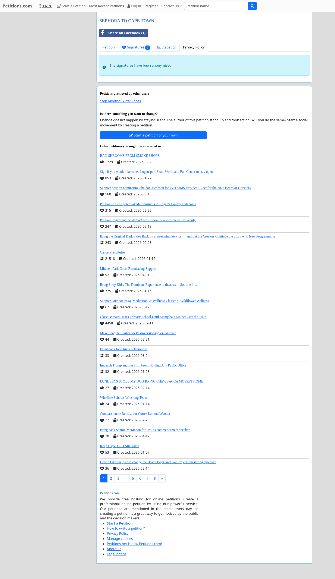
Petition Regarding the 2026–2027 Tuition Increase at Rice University (148, 220)
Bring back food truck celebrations (123, 349)
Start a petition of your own (153, 135)
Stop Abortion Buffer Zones (120, 101)
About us (114, 549)
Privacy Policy (194, 47)
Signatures (136, 47)
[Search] (216, 6)
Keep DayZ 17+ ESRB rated (119, 446)
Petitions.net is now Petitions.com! (134, 543)
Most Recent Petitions (106, 6)
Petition (108, 47)
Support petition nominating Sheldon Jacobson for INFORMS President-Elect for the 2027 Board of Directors (175, 188)
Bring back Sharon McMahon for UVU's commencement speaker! (145, 430)
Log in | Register (142, 6)
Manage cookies (120, 538)
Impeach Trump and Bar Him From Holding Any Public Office (143, 365)
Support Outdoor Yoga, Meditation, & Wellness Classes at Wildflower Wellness (154, 301)
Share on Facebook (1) (122, 33)
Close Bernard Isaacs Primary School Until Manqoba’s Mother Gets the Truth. (153, 317)
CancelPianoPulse (112, 252)
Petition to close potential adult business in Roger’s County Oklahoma (148, 204)
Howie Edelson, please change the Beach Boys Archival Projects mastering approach (158, 462)
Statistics (166, 47)
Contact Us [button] (170, 6)
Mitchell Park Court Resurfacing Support (128, 268)
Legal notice (116, 554)
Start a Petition (71, 6)
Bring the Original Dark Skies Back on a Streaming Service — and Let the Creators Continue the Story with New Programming (187, 236)
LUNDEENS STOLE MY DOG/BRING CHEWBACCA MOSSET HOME (151, 381)
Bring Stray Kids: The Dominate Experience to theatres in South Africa (148, 284)
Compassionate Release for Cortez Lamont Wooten (135, 413)
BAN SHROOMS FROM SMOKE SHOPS (129, 155)
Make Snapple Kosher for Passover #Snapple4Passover (138, 333)
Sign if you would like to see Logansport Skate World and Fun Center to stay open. (157, 171)
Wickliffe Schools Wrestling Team (123, 397)
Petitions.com (17, 6)
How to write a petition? (126, 528)
